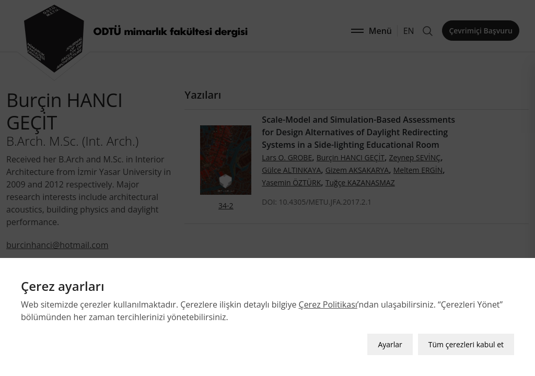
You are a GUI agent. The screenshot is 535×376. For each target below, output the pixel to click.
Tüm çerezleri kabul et (466, 344)
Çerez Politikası (328, 304)
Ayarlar (390, 344)
